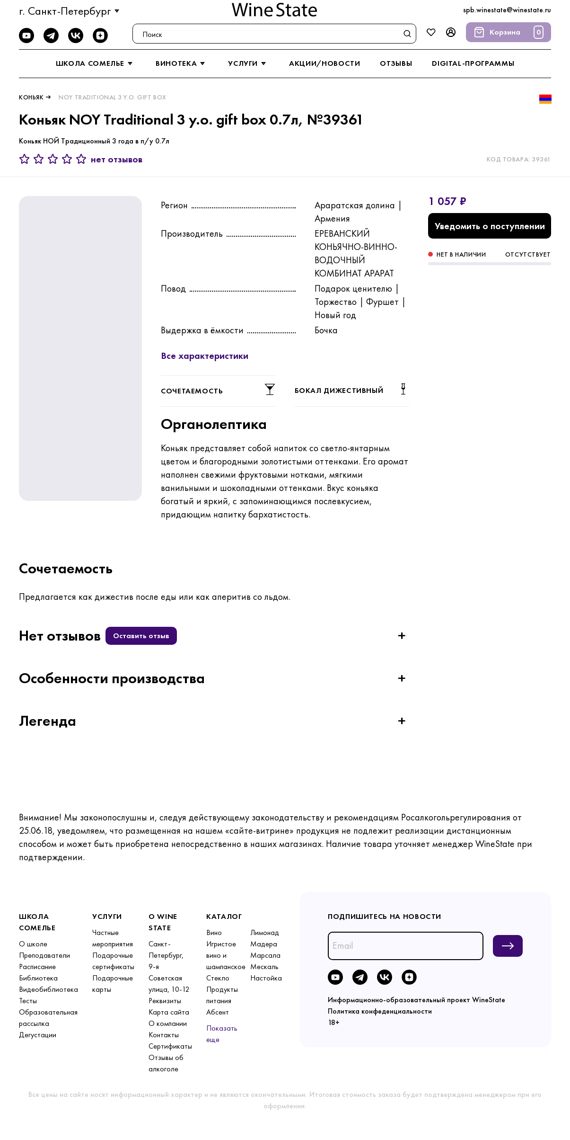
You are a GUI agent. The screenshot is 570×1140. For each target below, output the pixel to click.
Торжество (336, 301)
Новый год (335, 315)
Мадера (263, 944)
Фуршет (382, 301)
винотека (182, 63)
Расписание (37, 966)
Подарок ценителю (353, 288)
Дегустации (37, 1035)
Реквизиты (165, 1001)
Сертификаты (170, 1046)
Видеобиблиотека (48, 989)
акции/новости (324, 63)
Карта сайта (169, 1012)
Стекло (217, 978)
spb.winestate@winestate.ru (507, 10)
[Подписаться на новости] (508, 946)
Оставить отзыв (141, 636)
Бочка (326, 330)
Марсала (265, 955)
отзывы (396, 63)
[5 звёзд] (81, 159)
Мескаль (264, 966)
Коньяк (31, 97)
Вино (214, 932)
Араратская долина (355, 205)
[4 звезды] (68, 159)
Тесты (28, 1001)
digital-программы (473, 63)
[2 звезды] (40, 159)
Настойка (266, 978)
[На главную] (274, 10)
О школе (33, 944)
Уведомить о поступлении (490, 226)
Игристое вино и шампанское (226, 955)
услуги (248, 63)
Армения (332, 218)
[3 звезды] (54, 159)
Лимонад (264, 932)
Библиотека (38, 978)
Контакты (164, 1035)
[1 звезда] (26, 159)
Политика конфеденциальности (380, 1011)
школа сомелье (96, 63)
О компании (168, 1023)
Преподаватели (44, 955)
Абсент (217, 1012)
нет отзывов (116, 159)
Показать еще (221, 1033)
